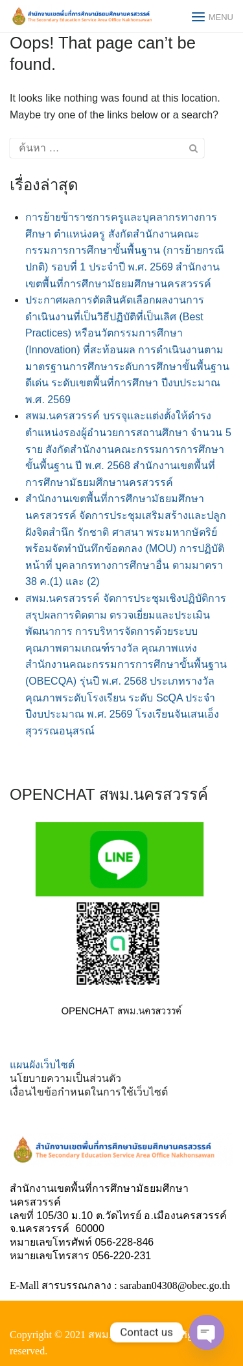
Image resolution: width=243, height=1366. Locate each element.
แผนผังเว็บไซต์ (42, 1064)
